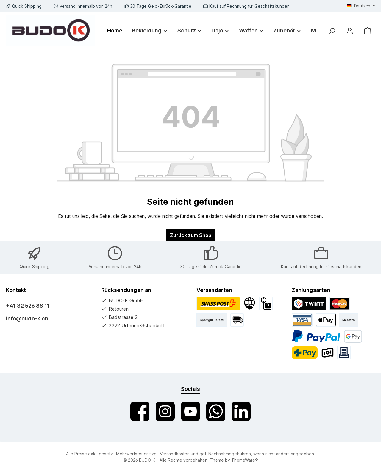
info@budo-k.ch (27, 318)
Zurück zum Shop (190, 235)
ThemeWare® (244, 459)
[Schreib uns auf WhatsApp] (216, 411)
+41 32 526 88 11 (28, 306)
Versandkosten (175, 453)
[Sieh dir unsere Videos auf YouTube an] (190, 411)
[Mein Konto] (349, 31)
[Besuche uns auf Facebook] (140, 411)
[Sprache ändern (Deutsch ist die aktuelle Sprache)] (361, 6)
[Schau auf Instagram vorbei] (165, 411)
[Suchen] (331, 31)
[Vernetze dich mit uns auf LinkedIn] (241, 411)
